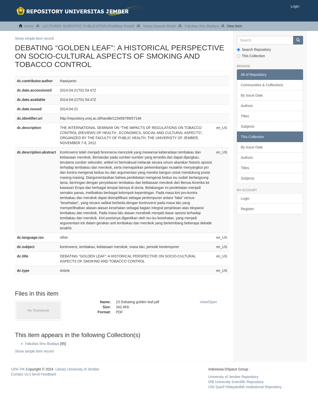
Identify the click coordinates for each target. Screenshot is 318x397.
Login (245, 198)
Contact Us (20, 374)
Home (29, 26)
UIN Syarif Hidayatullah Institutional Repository (245, 387)
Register (247, 209)
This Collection (251, 56)
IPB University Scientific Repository (236, 382)
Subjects (248, 126)
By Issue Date (252, 95)
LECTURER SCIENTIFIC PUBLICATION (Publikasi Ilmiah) (88, 26)
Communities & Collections (262, 85)
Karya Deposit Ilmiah (159, 26)
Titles (245, 116)
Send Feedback (44, 374)
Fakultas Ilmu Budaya (202, 26)
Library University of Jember (77, 369)
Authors (247, 106)
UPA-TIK (18, 369)
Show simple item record (34, 38)
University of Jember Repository (233, 377)
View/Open (208, 302)
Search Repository (254, 50)
